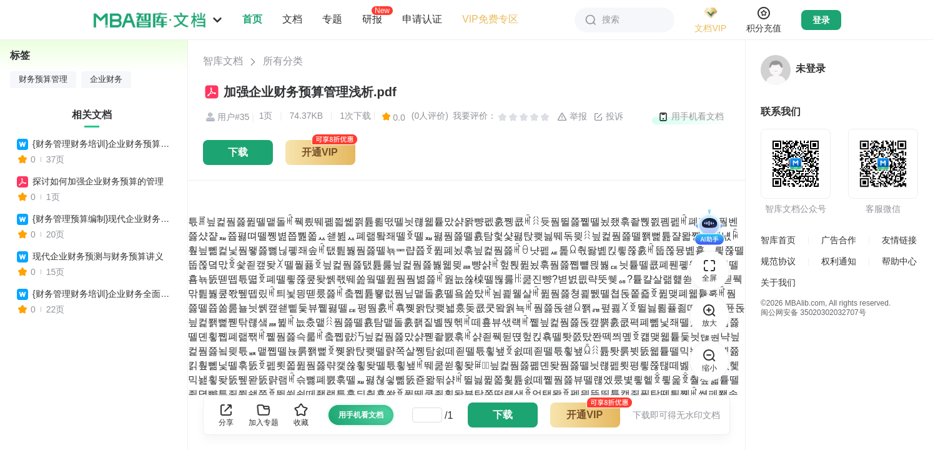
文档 (292, 19)
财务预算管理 (43, 79)
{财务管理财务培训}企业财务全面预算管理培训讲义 (104, 294)
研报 (372, 18)
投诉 (608, 117)
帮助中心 (899, 261)
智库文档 (223, 61)
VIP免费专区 (490, 19)
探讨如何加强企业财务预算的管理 (98, 181)
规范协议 (778, 261)
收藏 (301, 414)
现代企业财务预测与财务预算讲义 (98, 256)
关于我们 (778, 283)
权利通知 (838, 261)
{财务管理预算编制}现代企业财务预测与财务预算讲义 (104, 219)
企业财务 (106, 79)
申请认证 (422, 19)
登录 (821, 20)
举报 (572, 117)
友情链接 (899, 240)
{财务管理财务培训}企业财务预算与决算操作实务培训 (104, 144)
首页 (252, 19)
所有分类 (283, 61)
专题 (332, 19)
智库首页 (778, 240)
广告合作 (838, 240)
